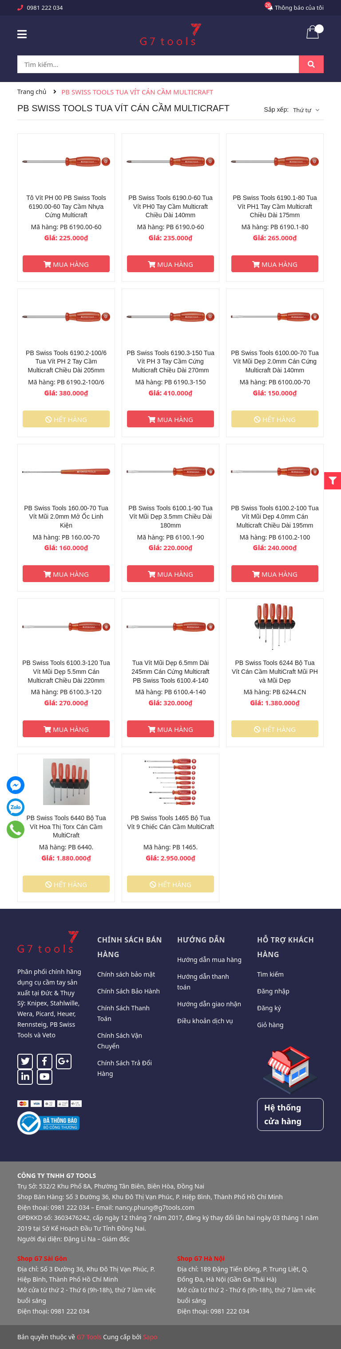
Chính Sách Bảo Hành (128, 991)
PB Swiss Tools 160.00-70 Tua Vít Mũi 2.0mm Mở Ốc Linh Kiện (66, 516)
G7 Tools (89, 1337)
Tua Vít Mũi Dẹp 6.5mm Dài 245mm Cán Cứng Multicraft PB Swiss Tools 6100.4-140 (170, 671)
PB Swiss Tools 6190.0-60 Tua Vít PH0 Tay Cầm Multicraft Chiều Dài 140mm (170, 206)
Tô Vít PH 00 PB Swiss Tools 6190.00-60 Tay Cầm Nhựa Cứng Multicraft (66, 206)
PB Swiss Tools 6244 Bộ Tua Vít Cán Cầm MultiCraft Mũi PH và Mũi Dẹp (275, 671)
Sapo (150, 1337)
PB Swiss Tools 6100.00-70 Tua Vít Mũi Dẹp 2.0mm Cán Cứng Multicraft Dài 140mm (274, 361)
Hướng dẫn (201, 940)
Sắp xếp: (276, 109)
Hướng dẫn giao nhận (209, 1004)
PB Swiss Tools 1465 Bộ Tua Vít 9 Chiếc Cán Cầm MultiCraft (170, 822)
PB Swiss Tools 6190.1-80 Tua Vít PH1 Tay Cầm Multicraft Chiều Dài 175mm (275, 206)
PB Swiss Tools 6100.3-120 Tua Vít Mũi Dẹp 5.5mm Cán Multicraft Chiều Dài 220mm (66, 671)
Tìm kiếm (270, 974)
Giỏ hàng (270, 1025)
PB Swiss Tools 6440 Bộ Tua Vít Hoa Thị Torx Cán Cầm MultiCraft (66, 826)
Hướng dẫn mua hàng (209, 959)
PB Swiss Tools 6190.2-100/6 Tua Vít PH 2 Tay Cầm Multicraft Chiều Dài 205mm (66, 361)
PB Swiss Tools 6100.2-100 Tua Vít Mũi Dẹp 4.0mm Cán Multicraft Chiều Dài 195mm (274, 516)
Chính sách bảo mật (126, 974)
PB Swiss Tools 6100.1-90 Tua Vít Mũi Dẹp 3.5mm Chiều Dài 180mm (170, 516)
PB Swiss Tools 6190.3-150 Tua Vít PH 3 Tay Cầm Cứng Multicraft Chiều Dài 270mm (170, 361)
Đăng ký (269, 1008)
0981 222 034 (45, 8)
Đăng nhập (273, 991)
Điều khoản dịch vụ (205, 1021)
